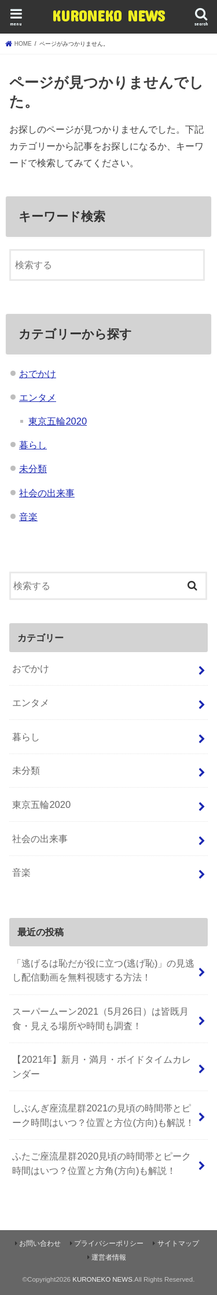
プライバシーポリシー (109, 1243)
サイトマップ (178, 1243)
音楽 (28, 516)
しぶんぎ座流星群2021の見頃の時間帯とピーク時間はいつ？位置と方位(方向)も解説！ (103, 1115)
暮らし (33, 445)
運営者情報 (108, 1257)
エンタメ (37, 397)
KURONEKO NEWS (108, 15)
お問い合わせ (40, 1243)
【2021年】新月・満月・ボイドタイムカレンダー (101, 1066)
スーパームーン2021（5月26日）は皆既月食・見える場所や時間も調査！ (100, 1018)
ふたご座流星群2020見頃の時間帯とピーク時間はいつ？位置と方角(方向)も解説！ (101, 1163)
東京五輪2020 (57, 421)
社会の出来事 (47, 493)
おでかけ (37, 373)
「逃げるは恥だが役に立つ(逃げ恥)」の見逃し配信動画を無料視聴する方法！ (103, 970)
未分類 (33, 468)
